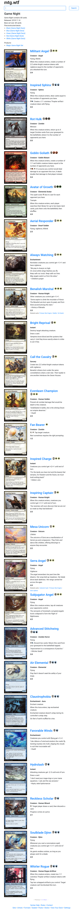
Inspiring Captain (42, 493)
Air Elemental (39, 663)
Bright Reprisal (40, 323)
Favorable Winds (41, 730)
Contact (50, 905)
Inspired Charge (41, 459)
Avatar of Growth (42, 187)
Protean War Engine (45, 313)
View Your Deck (57, 908)
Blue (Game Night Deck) (15, 31)
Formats (27, 908)
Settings (67, 908)
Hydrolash (37, 764)
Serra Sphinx (34, 590)
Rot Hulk (36, 119)
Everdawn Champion (44, 391)
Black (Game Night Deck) (15, 28)
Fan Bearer (37, 425)
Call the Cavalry (41, 357)
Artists (20, 908)
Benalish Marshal (42, 289)
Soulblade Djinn (41, 832)
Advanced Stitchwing (44, 628)
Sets (14, 908)
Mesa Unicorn (40, 527)
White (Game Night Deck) (15, 38)
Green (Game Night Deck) (15, 33)
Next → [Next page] (46, 900)
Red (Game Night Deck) (15, 36)
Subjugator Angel (42, 594)
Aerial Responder (42, 221)
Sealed (34, 908)
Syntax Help (35, 905)
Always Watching (42, 255)
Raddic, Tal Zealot (58, 313)
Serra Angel (38, 561)
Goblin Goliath (40, 153)
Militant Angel (40, 51)
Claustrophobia (40, 696)
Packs (41, 908)
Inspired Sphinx (41, 85)
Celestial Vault (44, 588)
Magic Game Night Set (14, 45)
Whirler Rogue (40, 866)
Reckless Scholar (42, 798)
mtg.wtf (11, 2)
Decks (47, 908)
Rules (43, 905)
